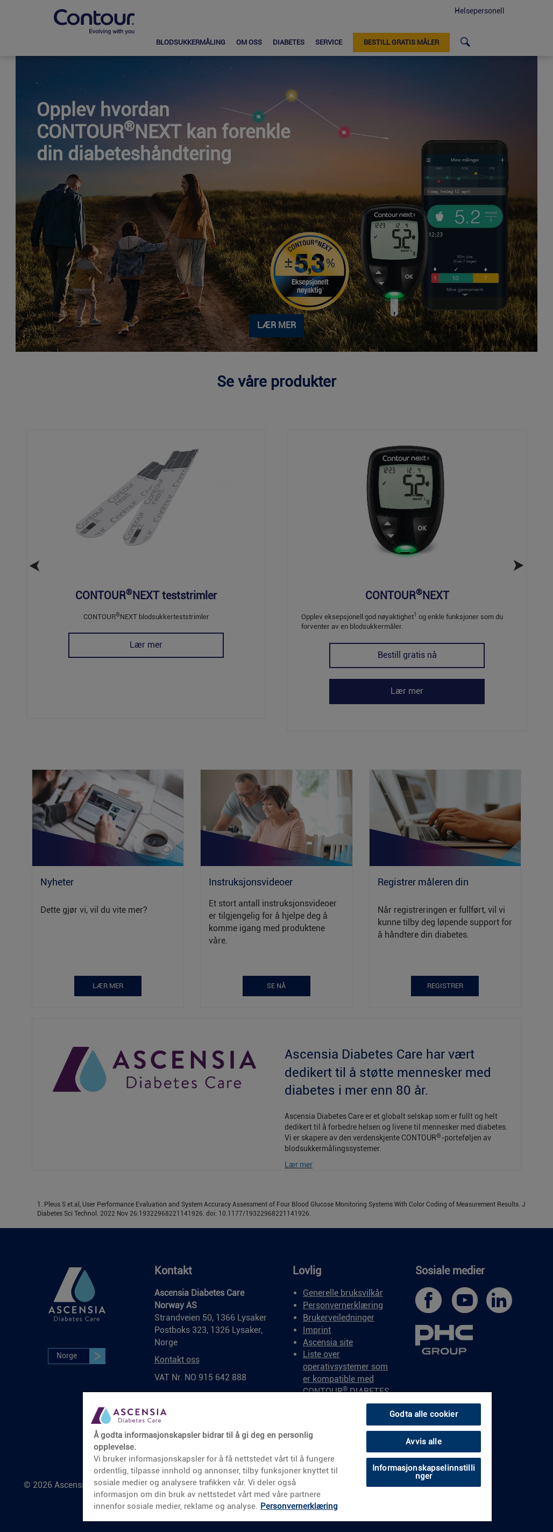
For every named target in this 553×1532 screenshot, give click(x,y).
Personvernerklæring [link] (299, 1506)
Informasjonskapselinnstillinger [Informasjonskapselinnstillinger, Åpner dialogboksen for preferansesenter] (423, 1472)
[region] (287, 1456)
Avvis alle (423, 1441)
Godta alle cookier (423, 1414)
